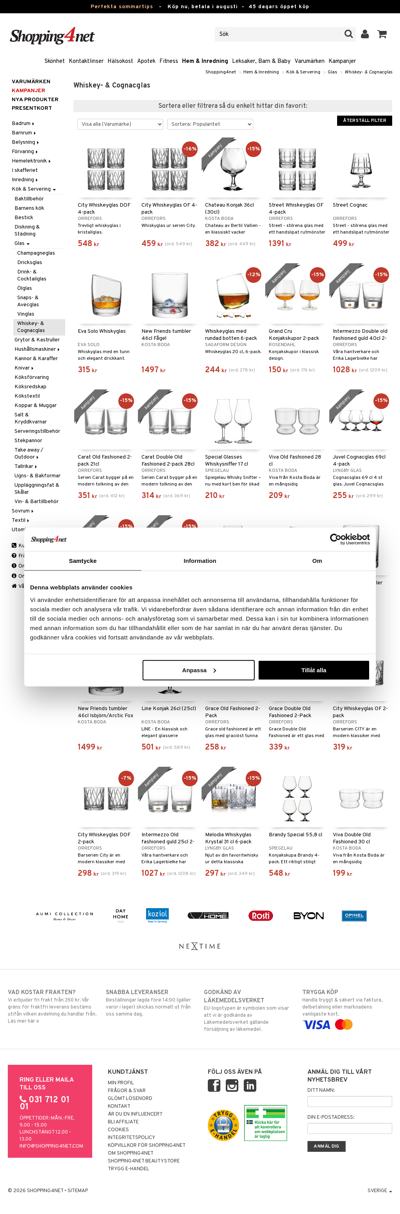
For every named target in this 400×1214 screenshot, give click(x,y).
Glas (332, 72)
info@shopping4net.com (51, 1146)
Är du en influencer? (135, 1114)
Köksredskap (30, 387)
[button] (382, 34)
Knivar (24, 368)
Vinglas (25, 314)
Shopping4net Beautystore (144, 1161)
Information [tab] (200, 560)
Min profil (121, 1083)
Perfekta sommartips (122, 7)
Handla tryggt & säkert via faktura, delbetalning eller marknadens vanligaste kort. (347, 1008)
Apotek (146, 61)
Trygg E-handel (128, 1169)
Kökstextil (27, 396)
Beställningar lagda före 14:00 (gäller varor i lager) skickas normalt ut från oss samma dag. (151, 1003)
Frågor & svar (127, 1091)
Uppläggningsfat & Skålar (36, 489)
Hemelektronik (32, 161)
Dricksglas (29, 262)
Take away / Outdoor (28, 454)
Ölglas (24, 288)
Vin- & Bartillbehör (36, 501)
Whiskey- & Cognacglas (368, 72)
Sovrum (23, 511)
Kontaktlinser (86, 61)
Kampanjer (342, 61)
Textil (21, 520)
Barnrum (24, 133)
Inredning (25, 180)
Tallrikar (26, 466)
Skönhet (55, 61)
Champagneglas (36, 253)
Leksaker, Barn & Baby (261, 61)
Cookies (118, 1130)
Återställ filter (364, 121)
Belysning (26, 142)
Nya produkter (35, 99)
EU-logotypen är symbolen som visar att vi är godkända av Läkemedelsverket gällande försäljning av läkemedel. (249, 1011)
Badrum (24, 123)
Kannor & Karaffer (36, 358)
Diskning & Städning (27, 230)
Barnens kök (29, 208)
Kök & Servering (303, 72)
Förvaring (25, 151)
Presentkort (32, 108)
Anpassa (199, 669)
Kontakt (119, 1106)
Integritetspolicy (131, 1138)
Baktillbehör (29, 199)
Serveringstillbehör (37, 431)
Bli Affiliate (123, 1122)
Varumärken (310, 61)
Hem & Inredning (205, 61)
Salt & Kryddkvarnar (30, 418)
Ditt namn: (321, 1090)
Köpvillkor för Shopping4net (147, 1146)
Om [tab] (317, 560)
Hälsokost (120, 61)
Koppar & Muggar (35, 405)
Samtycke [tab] (83, 560)
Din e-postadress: (330, 1117)
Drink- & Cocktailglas (31, 275)
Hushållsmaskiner (37, 349)
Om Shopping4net (131, 1153)
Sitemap (78, 1191)
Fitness (168, 61)
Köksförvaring (31, 377)
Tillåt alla (313, 669)
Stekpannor (28, 440)
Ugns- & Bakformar (37, 476)
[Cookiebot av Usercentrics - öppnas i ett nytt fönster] (336, 539)
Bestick (23, 217)
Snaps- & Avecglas (28, 301)
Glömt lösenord (130, 1099)
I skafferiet (25, 170)
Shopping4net (220, 72)
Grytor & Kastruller (37, 340)
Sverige (380, 1191)
